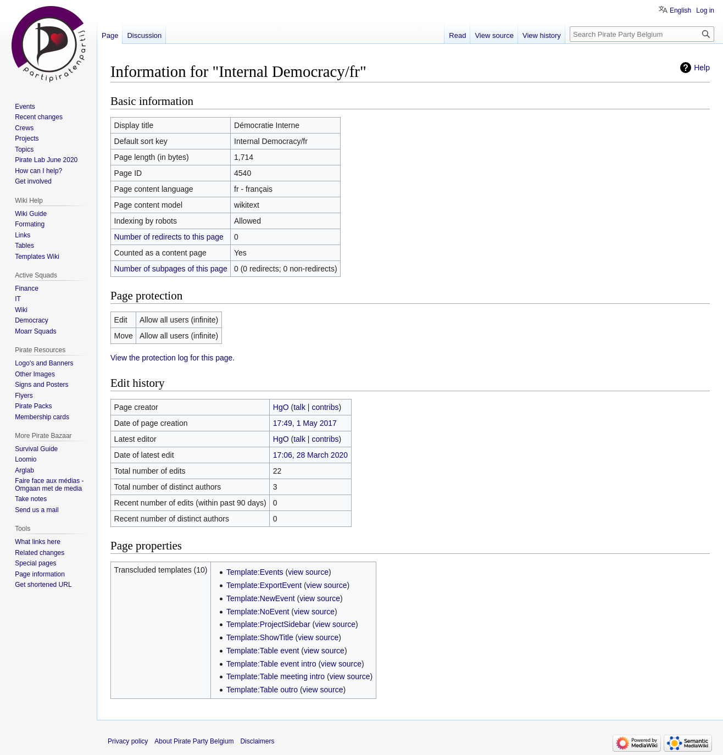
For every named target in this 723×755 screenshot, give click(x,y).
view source (308, 572)
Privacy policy (128, 741)
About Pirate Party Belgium (193, 741)
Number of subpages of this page (170, 268)
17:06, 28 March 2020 (310, 455)
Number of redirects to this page (169, 236)
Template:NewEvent (260, 598)
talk (299, 407)
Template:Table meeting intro (275, 676)
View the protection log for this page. (172, 357)
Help (702, 67)
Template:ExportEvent (264, 585)
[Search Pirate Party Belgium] (642, 34)
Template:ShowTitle (259, 637)
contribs (325, 407)
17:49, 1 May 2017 (305, 423)
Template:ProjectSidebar (268, 624)
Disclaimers (257, 741)
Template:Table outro (262, 689)
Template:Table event (262, 650)
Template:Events (254, 572)
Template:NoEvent (257, 611)
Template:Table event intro (271, 663)
